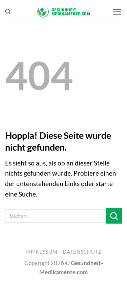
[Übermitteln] (114, 216)
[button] (7, 11)
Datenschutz (82, 252)
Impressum (41, 252)
